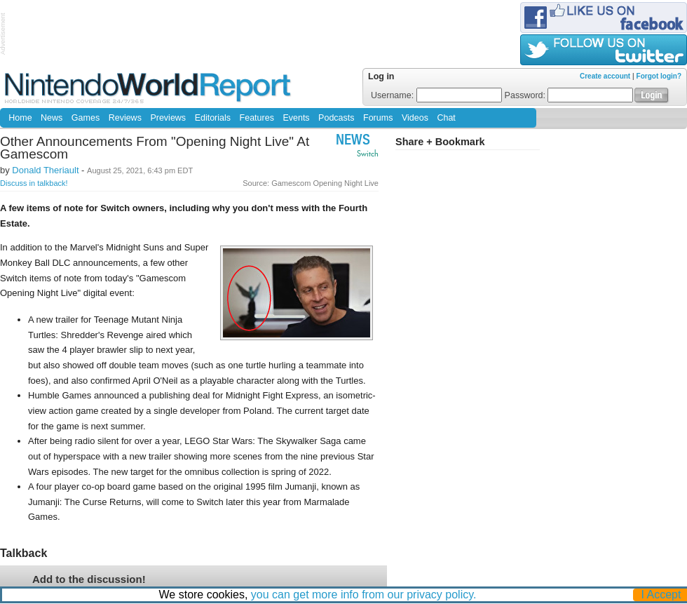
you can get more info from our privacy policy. (364, 594)
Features (257, 118)
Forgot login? (659, 76)
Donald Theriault (45, 170)
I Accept (661, 594)
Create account (605, 76)
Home (20, 118)
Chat (446, 118)
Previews (168, 118)
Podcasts (336, 118)
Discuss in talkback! (34, 183)
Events (296, 118)
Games (86, 118)
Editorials (213, 118)
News (51, 118)
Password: (569, 95)
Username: (436, 95)
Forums (378, 118)
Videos (415, 118)
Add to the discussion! (89, 579)
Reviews (125, 118)
